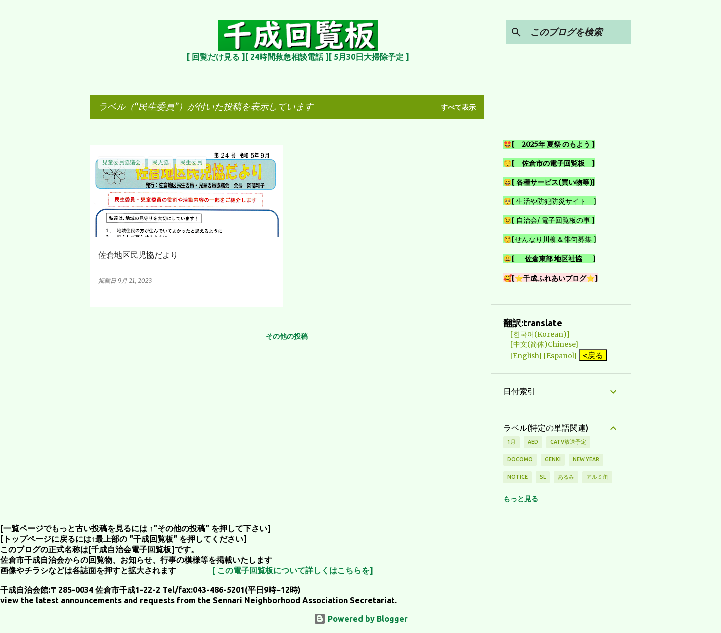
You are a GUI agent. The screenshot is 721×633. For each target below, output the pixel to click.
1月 (511, 442)
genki (553, 459)
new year (586, 459)
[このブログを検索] (578, 32)
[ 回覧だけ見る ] (216, 56)
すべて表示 (458, 107)
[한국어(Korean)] (536, 334)
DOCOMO (520, 459)
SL (543, 477)
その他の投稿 (287, 336)
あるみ (566, 477)
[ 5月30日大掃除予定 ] (369, 56)
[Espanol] (560, 355)
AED (533, 442)
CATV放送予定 (568, 442)
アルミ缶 (597, 477)
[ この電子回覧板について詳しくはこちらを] (292, 570)
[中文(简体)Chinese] (540, 344)
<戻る (593, 355)
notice (517, 477)
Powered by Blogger (361, 618)
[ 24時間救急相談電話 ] (287, 56)
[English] (522, 355)
